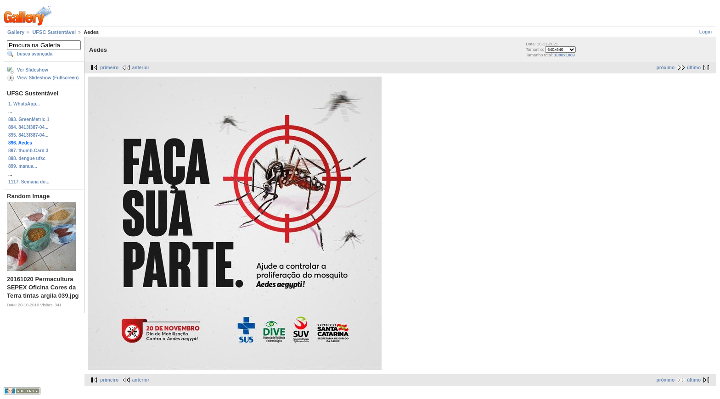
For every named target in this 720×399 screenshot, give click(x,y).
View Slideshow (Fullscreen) (48, 77)
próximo (666, 67)
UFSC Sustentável (54, 32)
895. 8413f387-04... (28, 135)
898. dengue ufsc (26, 158)
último (694, 67)
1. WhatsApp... (24, 103)
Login (705, 31)
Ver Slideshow (32, 69)
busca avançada (34, 53)
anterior (140, 67)
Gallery (15, 32)
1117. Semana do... (29, 181)
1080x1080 (564, 55)
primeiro (109, 67)
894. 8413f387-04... (28, 127)
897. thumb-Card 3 (28, 150)
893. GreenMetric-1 (29, 119)
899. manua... (22, 166)
